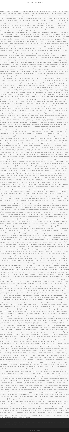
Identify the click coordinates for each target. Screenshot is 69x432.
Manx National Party (6, 422)
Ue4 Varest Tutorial (52, 422)
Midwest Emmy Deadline (22, 424)
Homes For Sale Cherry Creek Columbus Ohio (37, 422)
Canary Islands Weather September (19, 422)
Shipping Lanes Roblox (12, 424)
